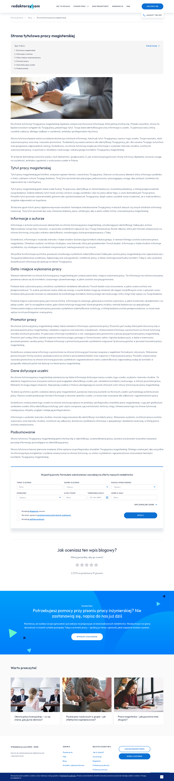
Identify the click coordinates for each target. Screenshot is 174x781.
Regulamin (34, 511)
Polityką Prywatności (68, 776)
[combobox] (87, 486)
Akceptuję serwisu (33, 511)
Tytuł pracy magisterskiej (25, 50)
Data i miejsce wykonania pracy (28, 58)
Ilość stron (70, 493)
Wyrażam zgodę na (46, 515)
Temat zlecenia (24, 482)
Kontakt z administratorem (73, 765)
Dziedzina (22, 493)
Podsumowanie (22, 68)
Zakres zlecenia (72, 482)
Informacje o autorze (24, 54)
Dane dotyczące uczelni (25, 65)
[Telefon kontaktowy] (152, 15)
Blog (30, 18)
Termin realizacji (96, 493)
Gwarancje (117, 6)
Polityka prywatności (101, 765)
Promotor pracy (22, 61)
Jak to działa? (63, 6)
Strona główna (17, 18)
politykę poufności (37, 519)
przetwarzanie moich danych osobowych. (54, 515)
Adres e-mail (117, 493)
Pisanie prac (81, 6)
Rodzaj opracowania (121, 482)
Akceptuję (32, 519)
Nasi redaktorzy (100, 6)
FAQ (128, 6)
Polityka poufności (100, 770)
